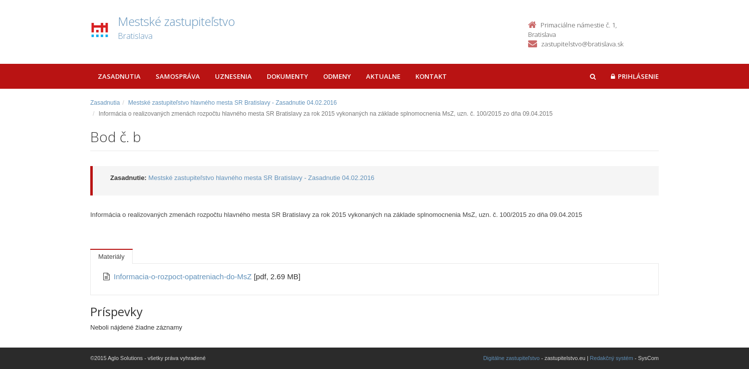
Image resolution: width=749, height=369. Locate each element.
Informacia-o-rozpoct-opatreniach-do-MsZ (184, 276)
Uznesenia (233, 76)
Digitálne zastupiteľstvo (511, 358)
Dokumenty (287, 76)
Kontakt (431, 76)
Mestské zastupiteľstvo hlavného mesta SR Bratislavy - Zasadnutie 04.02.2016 (232, 102)
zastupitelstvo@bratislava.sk (582, 43)
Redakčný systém (611, 358)
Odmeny (337, 76)
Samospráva (178, 76)
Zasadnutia (119, 76)
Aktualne (383, 76)
